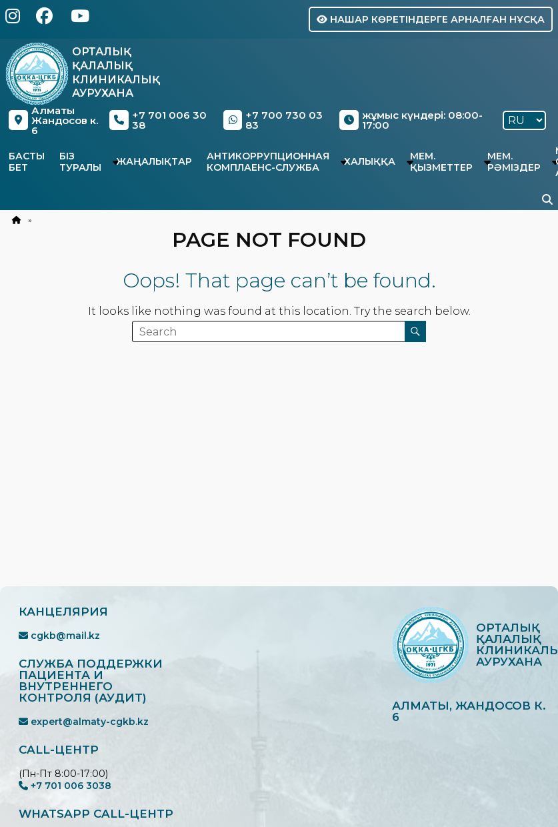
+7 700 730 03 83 (273, 120)
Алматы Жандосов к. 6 (53, 120)
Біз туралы (80, 161)
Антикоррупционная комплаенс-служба (268, 161)
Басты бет (27, 161)
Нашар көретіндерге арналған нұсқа (431, 19)
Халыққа (369, 161)
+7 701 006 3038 (65, 786)
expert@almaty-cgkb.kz (84, 722)
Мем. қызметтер (441, 161)
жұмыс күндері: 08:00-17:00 (411, 120)
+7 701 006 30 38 (158, 120)
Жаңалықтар (154, 161)
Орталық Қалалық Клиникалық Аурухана (116, 72)
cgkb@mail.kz (59, 636)
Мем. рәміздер (514, 161)
